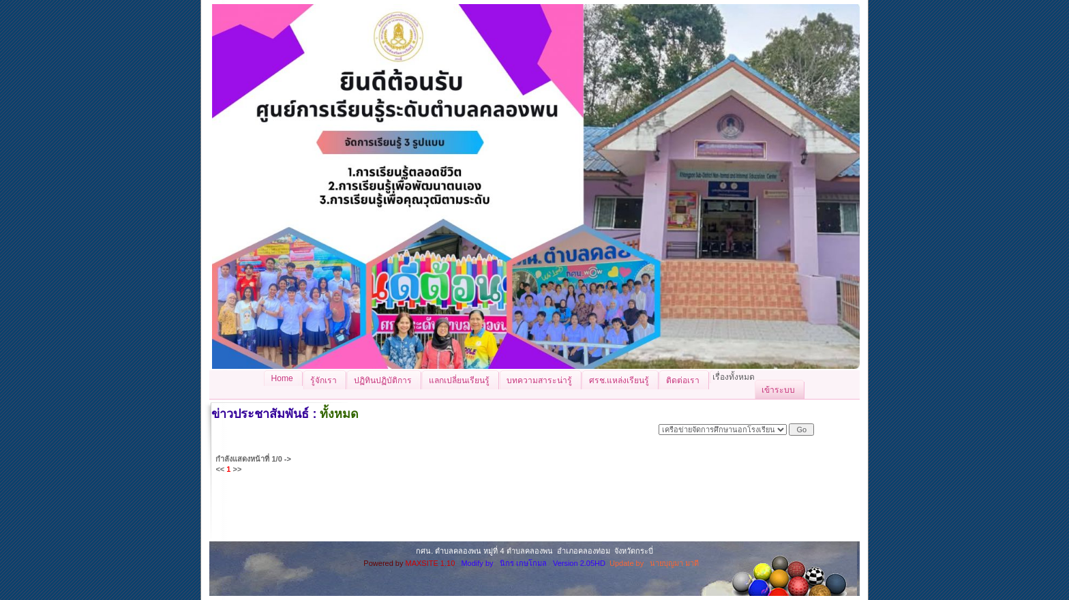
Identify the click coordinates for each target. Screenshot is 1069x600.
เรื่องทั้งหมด (733, 377)
